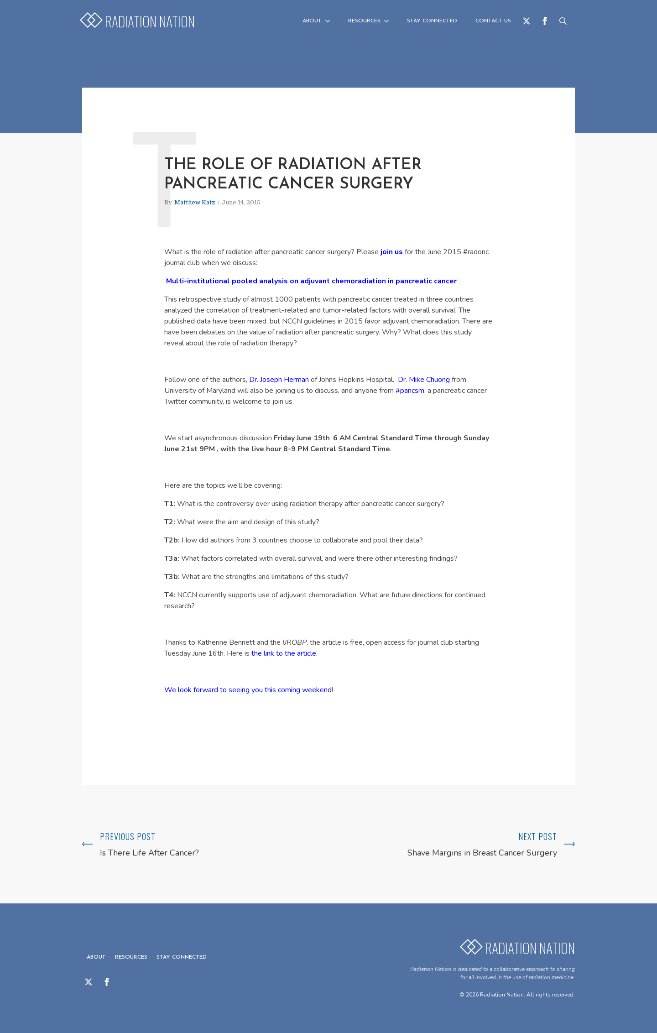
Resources (364, 21)
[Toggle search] (563, 21)
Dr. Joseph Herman (279, 380)
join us (392, 252)
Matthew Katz (194, 202)
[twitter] (526, 21)
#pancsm (410, 391)
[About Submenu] (330, 21)
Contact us (493, 21)
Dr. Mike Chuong (424, 380)
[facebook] (544, 21)
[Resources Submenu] (389, 21)
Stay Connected (432, 21)
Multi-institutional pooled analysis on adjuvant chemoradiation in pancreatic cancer (311, 281)
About (312, 21)
